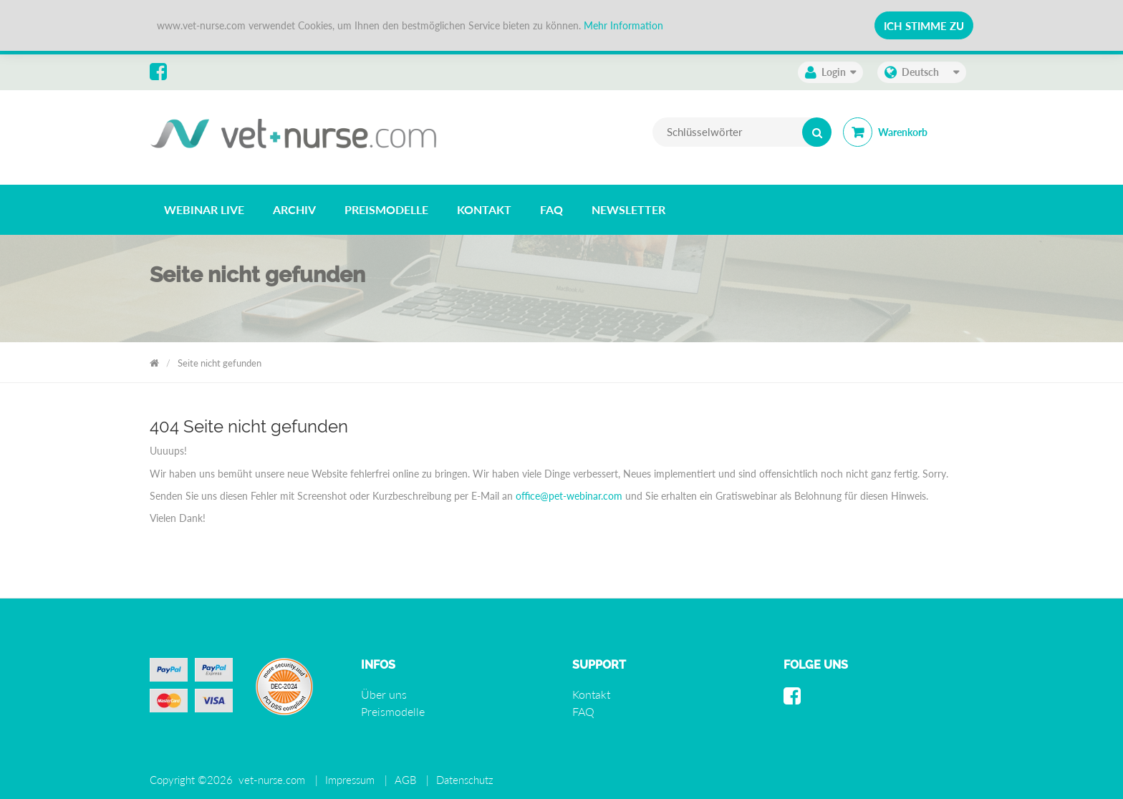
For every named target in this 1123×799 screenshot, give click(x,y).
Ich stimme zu (924, 25)
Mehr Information (623, 25)
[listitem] (204, 210)
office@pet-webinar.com (569, 496)
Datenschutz (464, 779)
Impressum (350, 779)
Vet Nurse (154, 360)
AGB (405, 779)
